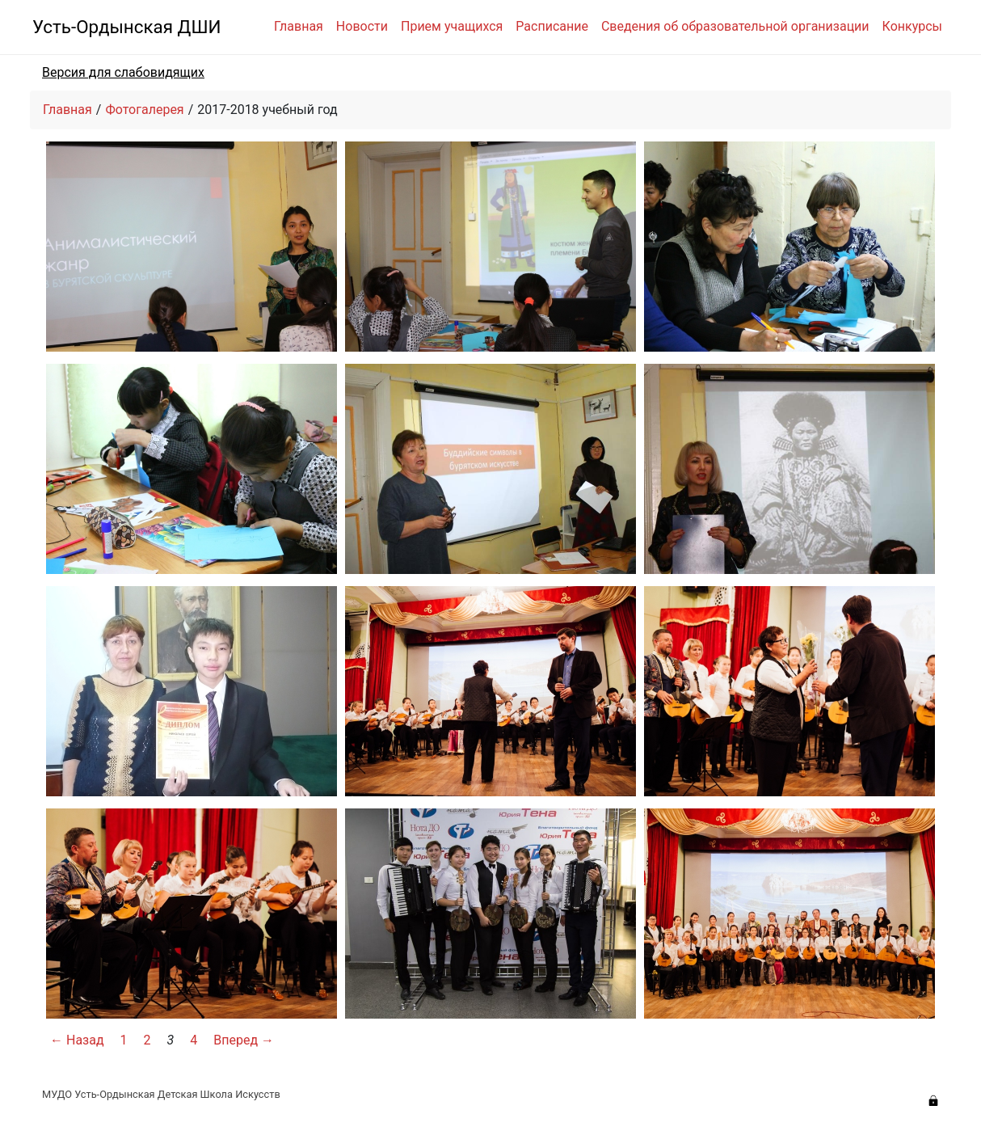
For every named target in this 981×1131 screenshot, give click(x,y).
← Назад (77, 1040)
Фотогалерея (144, 109)
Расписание (552, 26)
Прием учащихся (452, 26)
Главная (298, 26)
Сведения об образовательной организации (735, 26)
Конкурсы (912, 26)
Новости (362, 26)
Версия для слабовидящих (123, 72)
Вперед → (243, 1040)
